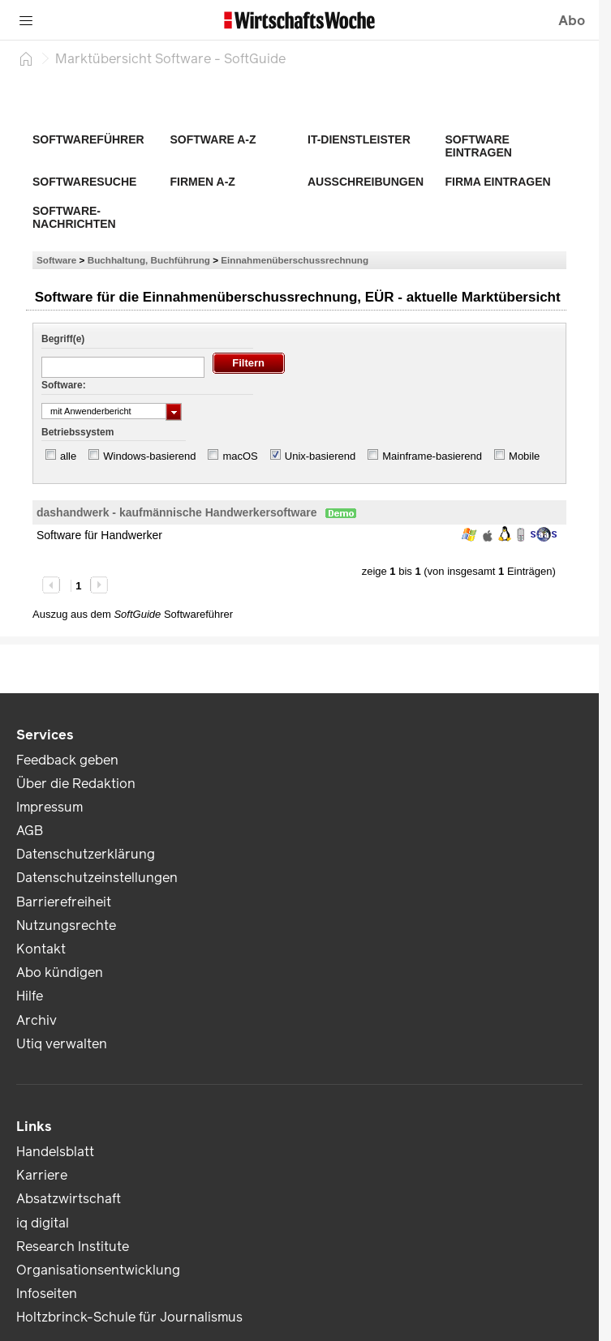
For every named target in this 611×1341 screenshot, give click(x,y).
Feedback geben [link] (67, 760)
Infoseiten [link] (46, 1293)
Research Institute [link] (72, 1246)
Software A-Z (213, 139)
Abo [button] (571, 20)
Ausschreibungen (366, 181)
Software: (63, 385)
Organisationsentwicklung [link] (98, 1270)
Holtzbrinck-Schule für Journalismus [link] (129, 1317)
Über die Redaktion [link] (76, 783)
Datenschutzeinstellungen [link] (97, 877)
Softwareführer (88, 139)
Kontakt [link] (41, 949)
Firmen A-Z (202, 181)
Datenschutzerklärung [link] (85, 854)
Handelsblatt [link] (55, 1151)
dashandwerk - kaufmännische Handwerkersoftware (176, 512)
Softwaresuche (84, 181)
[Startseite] (26, 58)
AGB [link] (29, 830)
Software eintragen (478, 146)
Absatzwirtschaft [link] (68, 1198)
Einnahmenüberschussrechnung (294, 260)
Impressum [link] (49, 807)
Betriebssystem (77, 432)
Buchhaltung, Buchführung (149, 260)
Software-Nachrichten (74, 217)
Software (56, 260)
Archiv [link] (36, 1020)
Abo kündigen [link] (59, 972)
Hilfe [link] (29, 996)
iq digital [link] (42, 1223)
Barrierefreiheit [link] (63, 902)
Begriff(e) (62, 339)
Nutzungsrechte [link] (66, 925)
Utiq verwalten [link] (61, 1044)
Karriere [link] (41, 1175)
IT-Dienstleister (359, 139)
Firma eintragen (498, 181)
